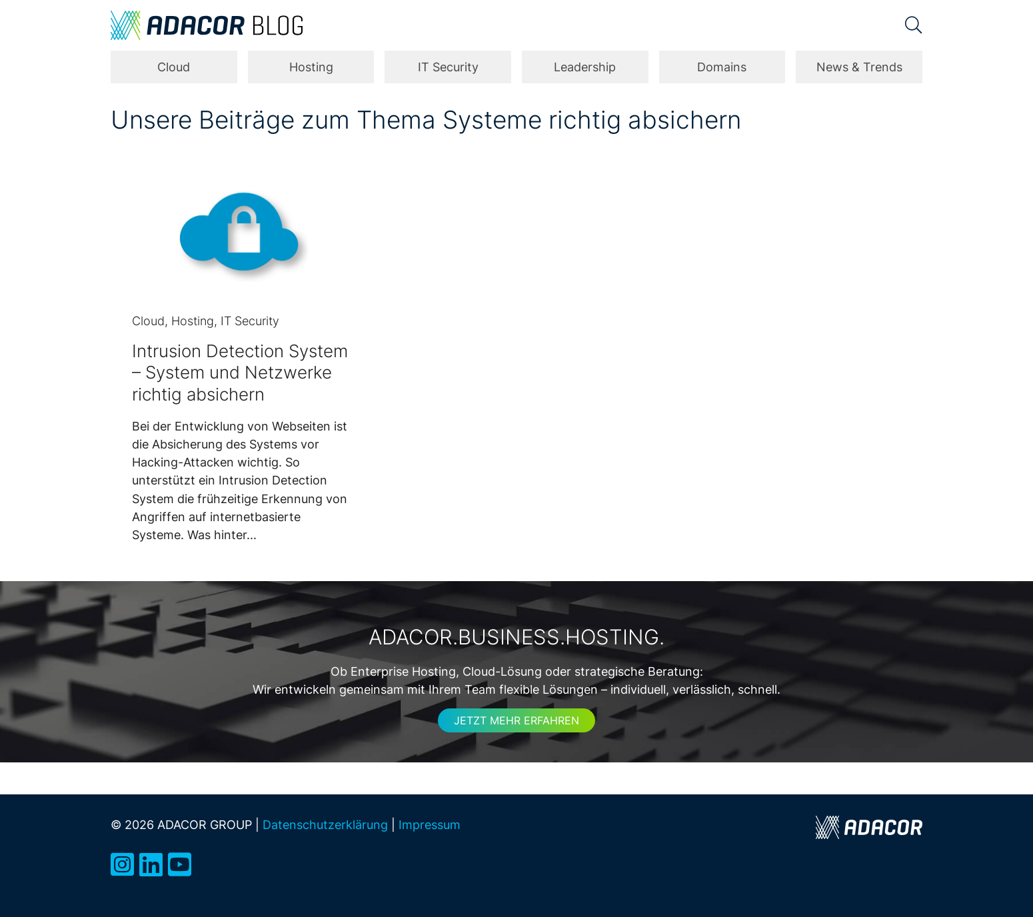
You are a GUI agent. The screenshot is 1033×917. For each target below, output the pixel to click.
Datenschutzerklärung (325, 824)
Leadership (585, 67)
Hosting (311, 67)
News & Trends (859, 67)
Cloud (173, 67)
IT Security (448, 67)
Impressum (430, 824)
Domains (721, 67)
